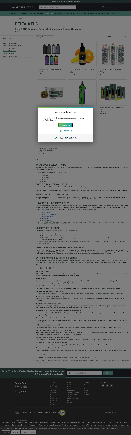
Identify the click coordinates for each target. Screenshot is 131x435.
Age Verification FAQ (65, 131)
